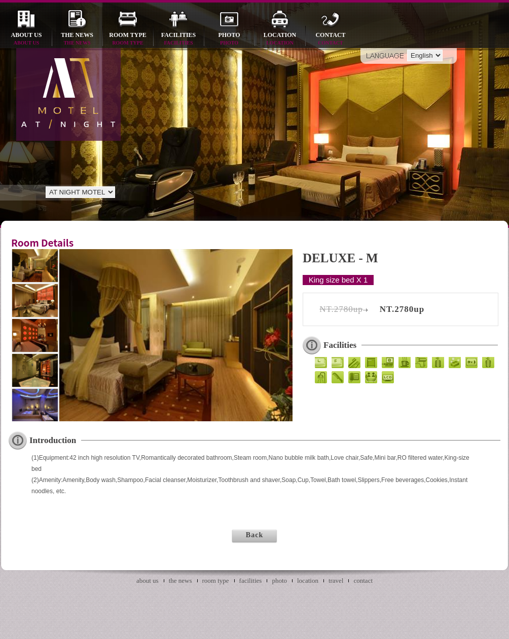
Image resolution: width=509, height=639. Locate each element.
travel (336, 580)
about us (26, 39)
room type (127, 39)
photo (229, 39)
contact (330, 39)
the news (77, 39)
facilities (178, 39)
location (279, 39)
